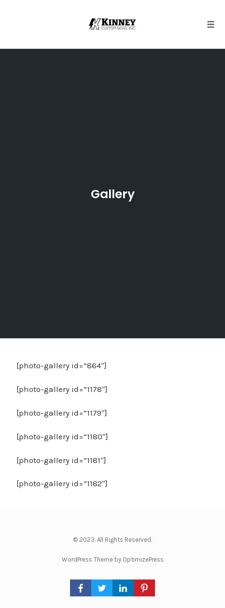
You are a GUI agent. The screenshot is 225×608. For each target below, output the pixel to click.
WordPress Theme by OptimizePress (113, 559)
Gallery (113, 194)
